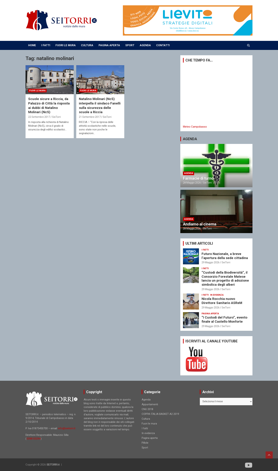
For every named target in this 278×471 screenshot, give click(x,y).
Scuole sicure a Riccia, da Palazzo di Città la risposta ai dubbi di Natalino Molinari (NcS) (49, 105)
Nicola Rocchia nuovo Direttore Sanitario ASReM (222, 301)
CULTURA (87, 45)
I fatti (205, 250)
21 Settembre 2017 (90, 116)
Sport (145, 447)
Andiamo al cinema (199, 224)
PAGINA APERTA (109, 45)
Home (32, 45)
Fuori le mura (37, 90)
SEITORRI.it (53, 464)
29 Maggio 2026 (210, 262)
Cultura (146, 418)
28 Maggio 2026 (192, 182)
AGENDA (145, 45)
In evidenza (217, 295)
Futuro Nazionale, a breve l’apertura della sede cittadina (225, 256)
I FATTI (45, 45)
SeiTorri (56, 116)
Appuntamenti (150, 404)
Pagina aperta (210, 313)
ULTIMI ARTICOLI (199, 243)
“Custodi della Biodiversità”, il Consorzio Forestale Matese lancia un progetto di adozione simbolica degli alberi (225, 278)
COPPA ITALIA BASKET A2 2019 (160, 414)
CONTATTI (163, 45)
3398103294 (33, 438)
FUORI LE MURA (65, 45)
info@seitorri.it (66, 428)
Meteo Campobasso (195, 126)
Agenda (188, 173)
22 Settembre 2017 (39, 116)
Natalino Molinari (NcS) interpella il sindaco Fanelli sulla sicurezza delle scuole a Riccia (100, 105)
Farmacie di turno (198, 178)
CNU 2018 (147, 409)
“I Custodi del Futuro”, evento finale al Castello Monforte (224, 319)
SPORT (129, 45)
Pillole (145, 442)
